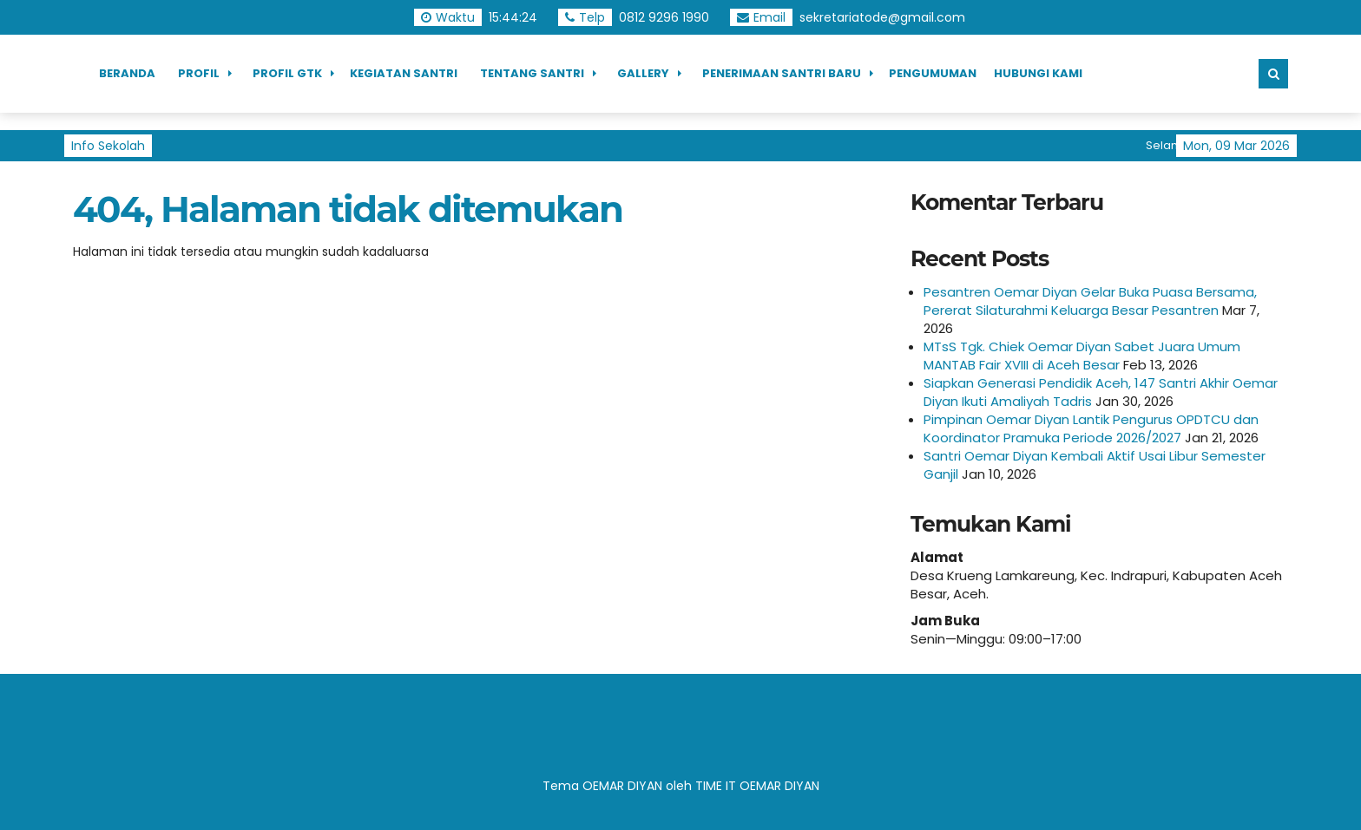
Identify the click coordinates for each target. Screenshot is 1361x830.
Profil (199, 73)
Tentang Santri (532, 73)
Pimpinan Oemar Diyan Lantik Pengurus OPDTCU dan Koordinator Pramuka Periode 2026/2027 (1091, 428)
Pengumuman (932, 73)
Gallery (643, 73)
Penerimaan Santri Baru (781, 73)
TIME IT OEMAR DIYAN (757, 785)
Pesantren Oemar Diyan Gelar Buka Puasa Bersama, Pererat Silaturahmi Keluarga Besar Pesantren (1090, 301)
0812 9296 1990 (664, 17)
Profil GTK (287, 73)
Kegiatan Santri (403, 73)
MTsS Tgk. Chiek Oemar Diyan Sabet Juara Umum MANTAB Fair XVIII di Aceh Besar (1082, 355)
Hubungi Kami (1038, 73)
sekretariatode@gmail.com (882, 17)
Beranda (127, 73)
